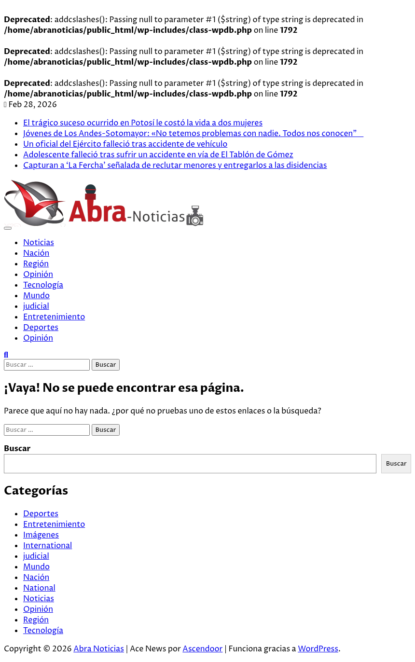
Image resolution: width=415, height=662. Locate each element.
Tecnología (43, 285)
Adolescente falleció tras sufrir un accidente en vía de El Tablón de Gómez (158, 155)
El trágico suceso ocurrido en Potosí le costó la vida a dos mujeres (143, 123)
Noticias (38, 242)
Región (36, 264)
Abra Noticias (98, 649)
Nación (36, 253)
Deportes (40, 327)
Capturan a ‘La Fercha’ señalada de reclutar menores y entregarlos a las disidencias (175, 165)
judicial (36, 306)
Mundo (36, 295)
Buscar (17, 448)
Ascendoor (202, 649)
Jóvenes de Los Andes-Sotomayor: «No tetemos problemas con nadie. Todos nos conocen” (193, 133)
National (39, 588)
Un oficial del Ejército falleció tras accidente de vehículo (125, 144)
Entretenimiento (54, 317)
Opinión (38, 274)
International (47, 545)
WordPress (318, 649)
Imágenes (41, 535)
